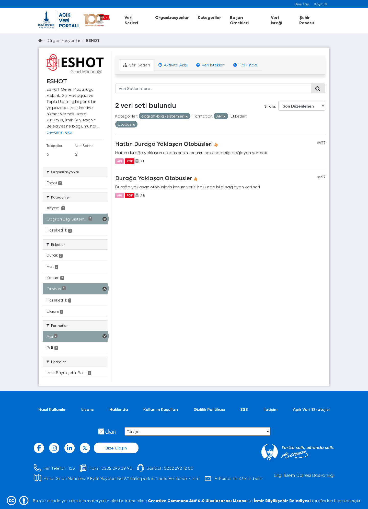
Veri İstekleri (210, 64)
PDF (130, 161)
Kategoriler (209, 17)
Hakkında (245, 64)
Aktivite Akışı (173, 64)
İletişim (270, 409)
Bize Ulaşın (116, 447)
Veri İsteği (276, 20)
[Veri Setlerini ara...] (213, 88)
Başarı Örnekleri (239, 20)
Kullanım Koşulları (160, 409)
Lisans (87, 409)
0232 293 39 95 (116, 468)
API (119, 161)
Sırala (269, 106)
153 (71, 468)
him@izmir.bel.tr (248, 478)
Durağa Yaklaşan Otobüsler (153, 178)
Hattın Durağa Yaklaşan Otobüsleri (164, 143)
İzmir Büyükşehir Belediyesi (282, 500)
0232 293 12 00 (178, 468)
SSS (244, 409)
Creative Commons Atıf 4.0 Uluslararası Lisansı (198, 500)
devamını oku (59, 132)
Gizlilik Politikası (209, 409)
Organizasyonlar (172, 17)
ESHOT (93, 40)
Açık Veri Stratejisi (311, 409)
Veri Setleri (131, 20)
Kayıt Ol (320, 4)
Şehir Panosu (306, 20)
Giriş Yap (301, 4)
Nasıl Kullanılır (52, 409)
